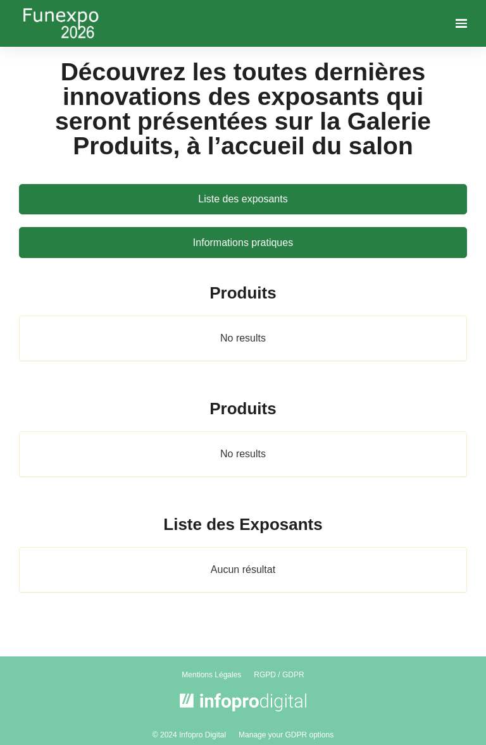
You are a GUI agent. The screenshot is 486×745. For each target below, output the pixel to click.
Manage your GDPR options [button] (286, 734)
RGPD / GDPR (279, 674)
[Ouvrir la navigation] (461, 23)
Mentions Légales (211, 674)
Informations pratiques (243, 242)
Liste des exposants (242, 199)
